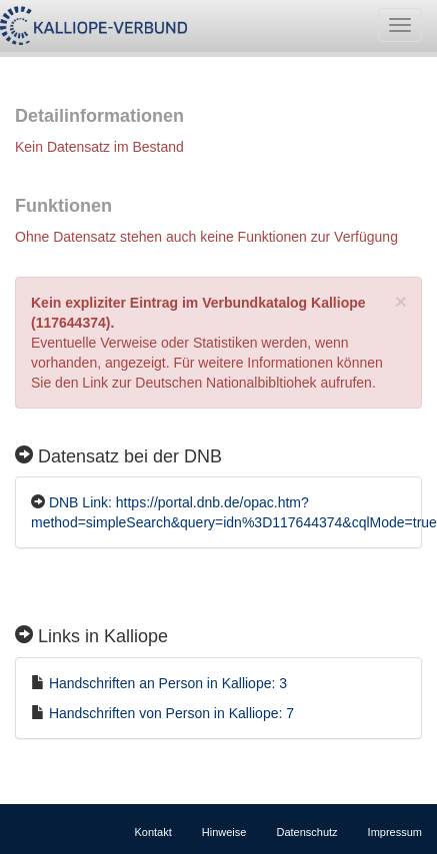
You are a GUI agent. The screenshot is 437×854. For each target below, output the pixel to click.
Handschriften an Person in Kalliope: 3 (168, 683)
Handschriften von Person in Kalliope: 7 (171, 713)
